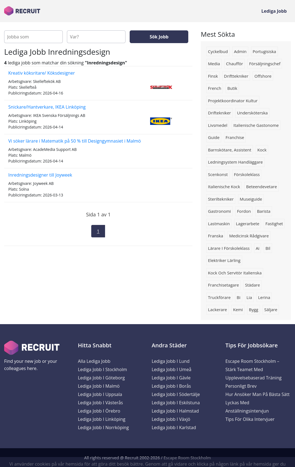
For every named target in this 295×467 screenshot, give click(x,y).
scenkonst (218, 174)
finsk (213, 76)
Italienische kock (224, 186)
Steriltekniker (221, 199)
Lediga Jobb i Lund (171, 361)
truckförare (219, 297)
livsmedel (217, 125)
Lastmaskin (219, 223)
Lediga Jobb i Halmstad (175, 411)
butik (232, 88)
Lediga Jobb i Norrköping (103, 427)
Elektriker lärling (224, 260)
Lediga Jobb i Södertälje (176, 394)
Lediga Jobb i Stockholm (102, 369)
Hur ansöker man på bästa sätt (257, 394)
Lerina (264, 297)
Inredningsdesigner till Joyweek (40, 175)
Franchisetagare (223, 285)
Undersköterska (252, 113)
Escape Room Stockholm (187, 457)
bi (238, 297)
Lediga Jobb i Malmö (99, 386)
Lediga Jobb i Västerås (100, 403)
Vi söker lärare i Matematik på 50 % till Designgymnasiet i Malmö (74, 141)
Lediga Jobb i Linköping (102, 419)
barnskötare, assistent (229, 150)
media (214, 63)
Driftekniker (219, 113)
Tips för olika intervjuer (250, 419)
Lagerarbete (247, 223)
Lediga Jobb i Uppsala (100, 394)
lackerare (217, 309)
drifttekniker (236, 76)
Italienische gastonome (256, 125)
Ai (257, 248)
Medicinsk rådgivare (249, 235)
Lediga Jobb (274, 11)
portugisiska (264, 51)
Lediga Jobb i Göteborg (101, 378)
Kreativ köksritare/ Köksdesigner (41, 73)
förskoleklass (247, 174)
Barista (263, 211)
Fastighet (274, 223)
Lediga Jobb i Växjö (171, 419)
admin (240, 51)
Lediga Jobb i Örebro (99, 411)
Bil (267, 248)
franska (215, 235)
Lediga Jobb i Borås (171, 386)
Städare (252, 285)
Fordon (244, 211)
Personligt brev (241, 386)
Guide (214, 137)
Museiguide (251, 199)
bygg (253, 309)
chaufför (234, 63)
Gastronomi (219, 211)
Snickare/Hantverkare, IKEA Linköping (47, 107)
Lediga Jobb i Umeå (172, 369)
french (214, 88)
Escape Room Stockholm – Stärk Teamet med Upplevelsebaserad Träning (253, 369)
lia (249, 297)
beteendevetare (261, 186)
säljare (270, 309)
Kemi (238, 309)
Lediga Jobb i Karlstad (174, 427)
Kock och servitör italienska (235, 273)
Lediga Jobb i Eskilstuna (176, 403)
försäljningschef (264, 63)
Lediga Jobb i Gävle (171, 378)
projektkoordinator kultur (232, 100)
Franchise (235, 137)
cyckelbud (218, 51)
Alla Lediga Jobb (94, 361)
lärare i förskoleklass (229, 248)
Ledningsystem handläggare (235, 162)
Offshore (262, 76)
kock (262, 150)
